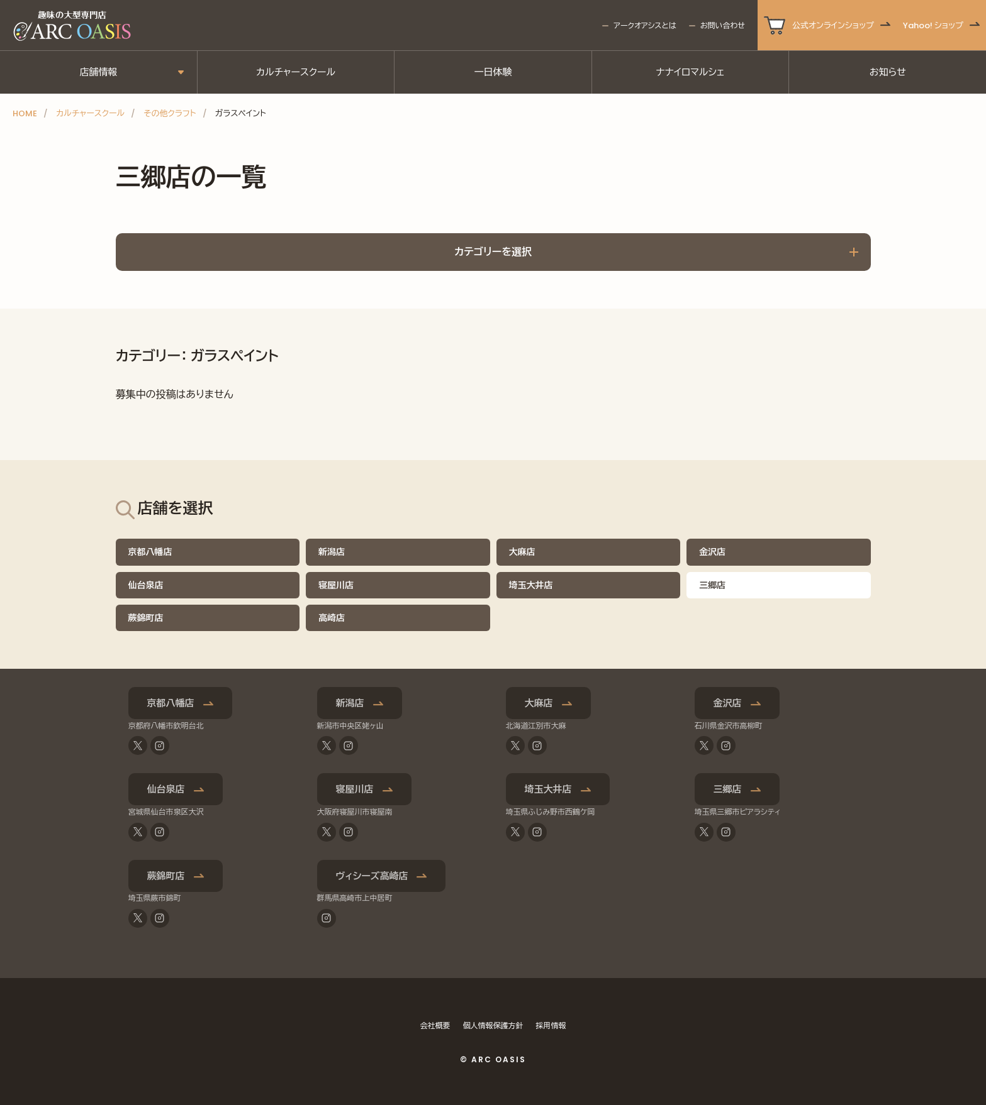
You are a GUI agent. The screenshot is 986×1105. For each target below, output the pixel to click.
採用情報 (551, 1025)
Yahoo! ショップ (933, 25)
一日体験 (493, 72)
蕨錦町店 (146, 618)
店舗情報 (98, 72)
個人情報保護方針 (493, 1025)
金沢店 (712, 552)
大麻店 (522, 552)
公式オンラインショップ (833, 25)
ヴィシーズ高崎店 (372, 875)
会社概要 (435, 1025)
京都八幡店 (150, 552)
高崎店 (331, 618)
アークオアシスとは (644, 25)
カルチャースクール (295, 72)
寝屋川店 (336, 585)
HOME (25, 113)
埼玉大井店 (531, 585)
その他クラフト (169, 113)
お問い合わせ (722, 25)
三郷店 (728, 789)
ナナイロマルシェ (690, 72)
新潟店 (331, 552)
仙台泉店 (146, 585)
